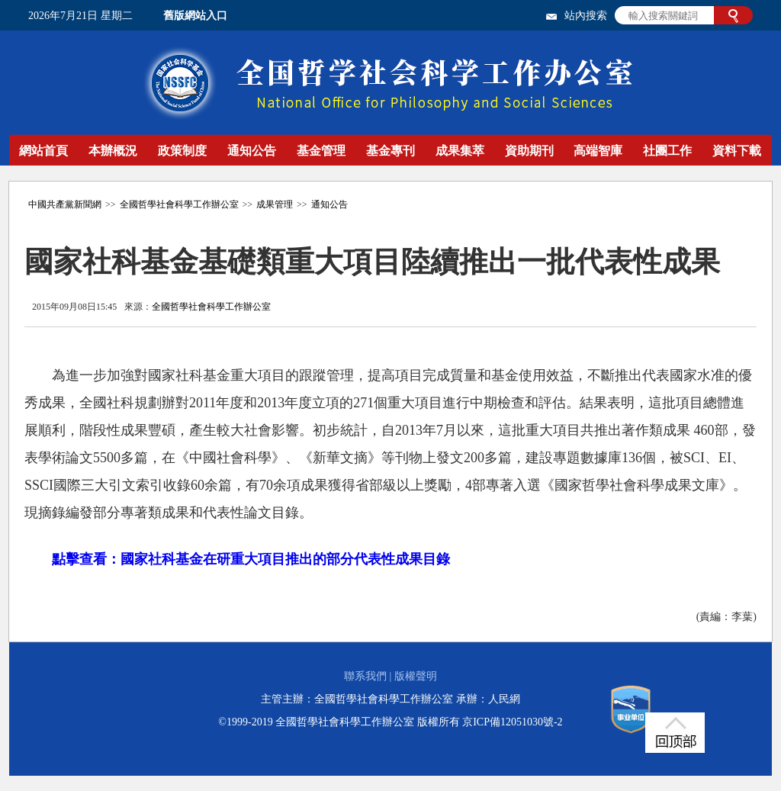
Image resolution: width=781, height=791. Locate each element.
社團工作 (667, 150)
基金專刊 (390, 150)
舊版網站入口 (195, 15)
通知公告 (251, 150)
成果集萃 (459, 150)
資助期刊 (529, 150)
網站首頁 (43, 150)
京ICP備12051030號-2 (512, 722)
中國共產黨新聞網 (64, 204)
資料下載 (736, 150)
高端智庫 (598, 150)
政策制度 (182, 150)
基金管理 (321, 150)
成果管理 (274, 204)
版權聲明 (415, 676)
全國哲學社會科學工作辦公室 (179, 204)
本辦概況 (112, 150)
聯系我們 (365, 676)
